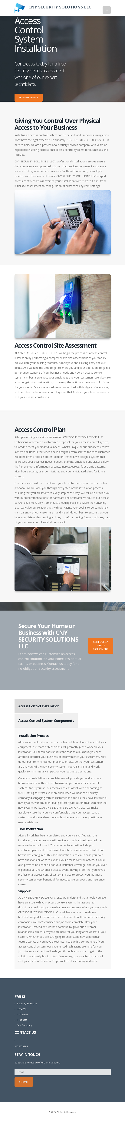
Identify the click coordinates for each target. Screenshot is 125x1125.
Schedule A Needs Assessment (101, 645)
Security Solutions (27, 1003)
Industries (22, 1014)
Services (22, 1009)
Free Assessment (28, 97)
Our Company (24, 1025)
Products (22, 1019)
